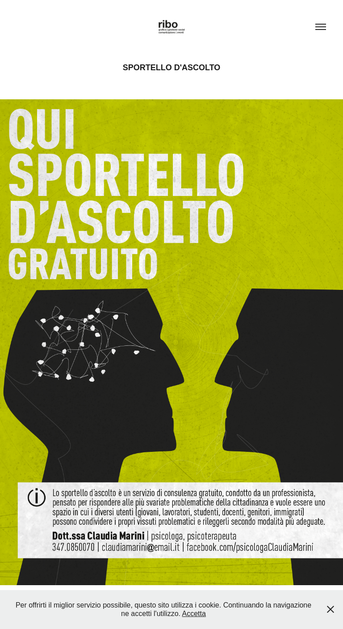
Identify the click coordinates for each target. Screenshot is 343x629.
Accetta (194, 613)
